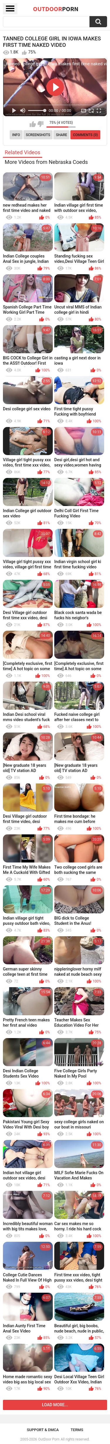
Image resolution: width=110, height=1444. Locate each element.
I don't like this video (40, 124)
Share (61, 135)
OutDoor (56, 9)
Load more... (55, 1404)
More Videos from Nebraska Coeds (46, 162)
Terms (77, 1430)
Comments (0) (85, 135)
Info (16, 135)
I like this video (33, 124)
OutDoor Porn (48, 1439)
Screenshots (38, 135)
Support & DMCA (43, 1430)
